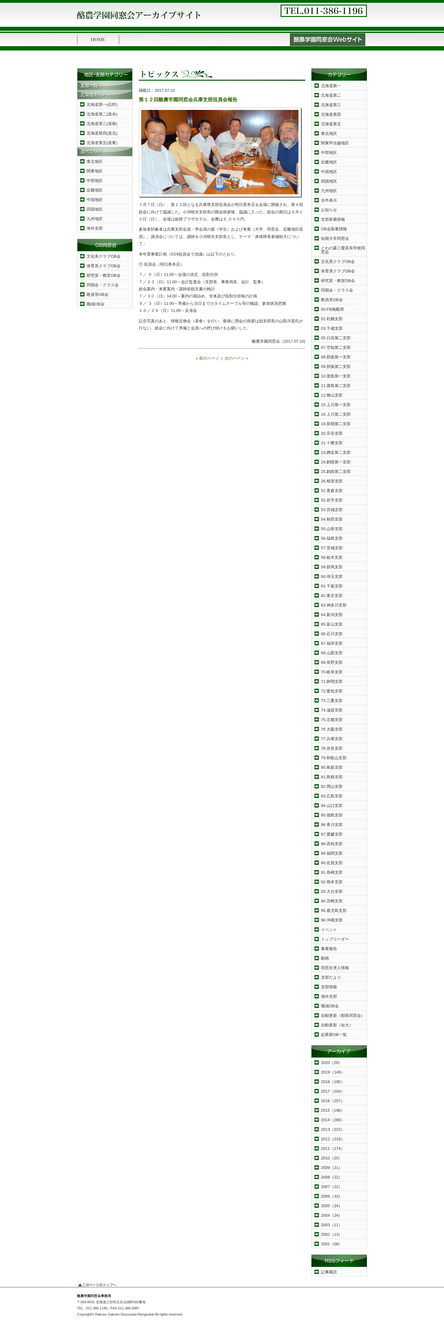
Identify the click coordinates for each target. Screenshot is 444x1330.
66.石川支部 (332, 633)
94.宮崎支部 (332, 901)
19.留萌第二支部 (336, 423)
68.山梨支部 (332, 653)
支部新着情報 (333, 219)
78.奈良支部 (332, 748)
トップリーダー (335, 939)
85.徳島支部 (332, 815)
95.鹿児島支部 (334, 910)
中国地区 (95, 199)
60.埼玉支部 (332, 576)
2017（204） (333, 1091)
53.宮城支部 (332, 509)
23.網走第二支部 (336, 452)
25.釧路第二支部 (336, 471)
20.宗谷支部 (332, 433)
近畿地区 (95, 190)
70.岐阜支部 (332, 672)
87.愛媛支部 (332, 834)
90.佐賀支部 (332, 862)
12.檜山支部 (332, 395)
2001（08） (331, 1244)
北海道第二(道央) (102, 114)
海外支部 (95, 228)
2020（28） (331, 1062)
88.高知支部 (332, 843)
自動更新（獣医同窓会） (343, 1015)
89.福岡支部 (332, 853)
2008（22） (331, 1177)
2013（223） (333, 1129)
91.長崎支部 (332, 872)
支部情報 (329, 987)
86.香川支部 (332, 824)
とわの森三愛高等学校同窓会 (343, 250)
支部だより (331, 977)
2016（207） (333, 1100)
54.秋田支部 (332, 519)
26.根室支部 (332, 481)
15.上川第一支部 (336, 404)
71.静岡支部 (332, 681)
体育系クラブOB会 (104, 266)
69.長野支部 (332, 662)
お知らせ (329, 210)
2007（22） (331, 1186)
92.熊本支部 (332, 882)
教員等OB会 (98, 294)
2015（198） (333, 1110)
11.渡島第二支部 (336, 385)
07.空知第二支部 (336, 347)
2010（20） (331, 1158)
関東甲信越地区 (335, 143)
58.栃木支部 (332, 557)
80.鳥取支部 (332, 767)
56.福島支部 (332, 538)
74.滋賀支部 (332, 710)
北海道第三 (331, 105)
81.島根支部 (332, 777)
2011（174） (333, 1148)
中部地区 (95, 180)
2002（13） (331, 1234)
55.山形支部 (332, 528)
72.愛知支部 (332, 691)
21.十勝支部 (332, 443)
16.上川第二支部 (336, 414)
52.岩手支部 (332, 500)
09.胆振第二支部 (336, 366)
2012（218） (333, 1139)
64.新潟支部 (332, 614)
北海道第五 (331, 124)
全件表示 (329, 200)
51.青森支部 (332, 490)
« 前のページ (207, 358)
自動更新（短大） (337, 1025)
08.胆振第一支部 (336, 357)
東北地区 (95, 161)
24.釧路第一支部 (336, 462)
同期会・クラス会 (103, 285)
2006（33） (331, 1196)
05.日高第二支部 (336, 338)
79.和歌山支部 (334, 758)
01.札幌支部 (332, 318)
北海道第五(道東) (102, 142)
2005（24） (331, 1205)
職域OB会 (96, 304)
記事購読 (329, 1272)
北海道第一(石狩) (102, 104)
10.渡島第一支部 (336, 376)
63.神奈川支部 (334, 605)
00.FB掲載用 (332, 309)
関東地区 (95, 171)
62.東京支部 (332, 595)
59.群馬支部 (332, 567)
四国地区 (95, 209)
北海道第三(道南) (102, 123)
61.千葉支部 (332, 586)
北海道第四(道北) (102, 133)
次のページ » (236, 358)
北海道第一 (331, 85)
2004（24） (331, 1215)
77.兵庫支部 (332, 738)
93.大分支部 (332, 891)
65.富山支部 (332, 624)
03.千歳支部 (332, 328)
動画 (325, 958)
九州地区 (95, 218)
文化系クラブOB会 (104, 256)
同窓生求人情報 (335, 967)
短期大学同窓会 (335, 238)
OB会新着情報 (334, 229)
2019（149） (333, 1072)
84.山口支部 (332, 805)
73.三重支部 (332, 700)
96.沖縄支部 (332, 920)
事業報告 (329, 948)
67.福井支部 (332, 643)
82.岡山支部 (332, 786)
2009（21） (331, 1167)
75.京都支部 (332, 719)
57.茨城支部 (332, 548)
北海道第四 (331, 114)
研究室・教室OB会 (104, 275)
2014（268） (333, 1120)
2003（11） (331, 1225)
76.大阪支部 (332, 729)
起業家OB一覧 (334, 1034)
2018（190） (333, 1081)
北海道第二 (331, 95)
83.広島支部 (332, 796)
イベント (329, 929)
